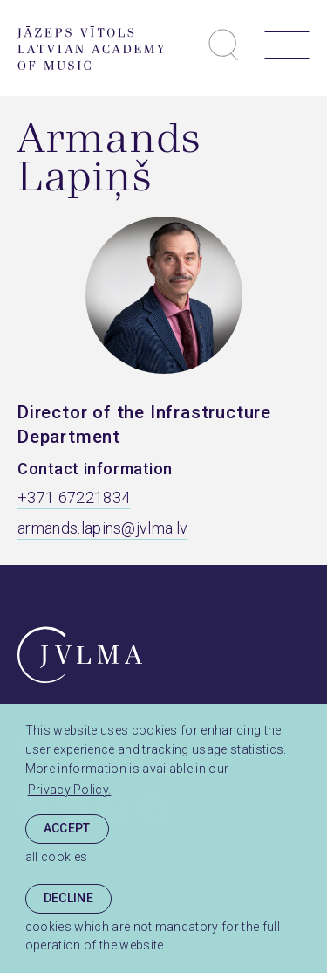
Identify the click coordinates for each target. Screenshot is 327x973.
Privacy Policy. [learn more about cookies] (70, 790)
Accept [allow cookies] (67, 828)
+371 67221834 (73, 497)
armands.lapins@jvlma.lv (102, 528)
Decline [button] (68, 898)
